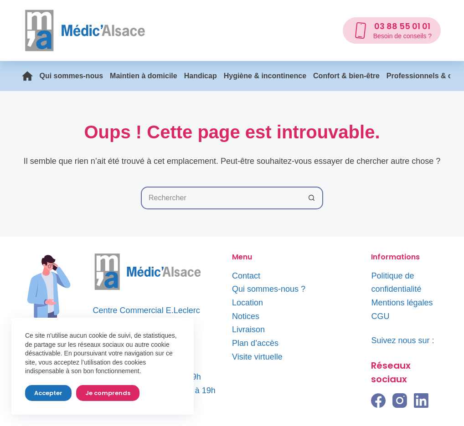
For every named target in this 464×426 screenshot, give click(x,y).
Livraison (248, 329)
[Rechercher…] (220, 198)
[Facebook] (378, 400)
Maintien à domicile (143, 76)
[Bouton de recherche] (311, 198)
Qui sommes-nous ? (268, 289)
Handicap (200, 76)
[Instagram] (399, 400)
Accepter (48, 393)
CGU (380, 316)
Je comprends (107, 393)
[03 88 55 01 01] (392, 30)
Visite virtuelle (257, 356)
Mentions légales (402, 302)
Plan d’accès (255, 343)
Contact (246, 275)
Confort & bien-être (346, 76)
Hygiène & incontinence (265, 76)
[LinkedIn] (421, 400)
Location (247, 302)
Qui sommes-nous (71, 76)
